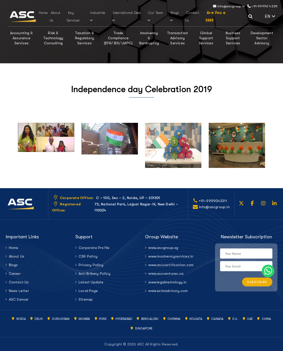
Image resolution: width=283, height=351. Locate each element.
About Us (17, 256)
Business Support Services (233, 38)
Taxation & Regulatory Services (84, 38)
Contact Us (19, 282)
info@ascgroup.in (229, 6)
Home (43, 13)
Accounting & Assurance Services (21, 38)
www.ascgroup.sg (163, 248)
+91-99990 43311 (262, 6)
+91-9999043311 (213, 201)
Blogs (174, 16)
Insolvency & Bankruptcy (149, 38)
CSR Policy (88, 256)
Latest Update (91, 282)
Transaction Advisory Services (177, 38)
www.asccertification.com (171, 265)
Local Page (88, 291)
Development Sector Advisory (262, 38)
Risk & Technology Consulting (53, 38)
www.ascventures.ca (165, 273)
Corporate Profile (94, 248)
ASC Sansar (19, 299)
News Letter (19, 291)
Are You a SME (215, 16)
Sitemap (86, 299)
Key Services (73, 16)
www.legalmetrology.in (167, 282)
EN (270, 16)
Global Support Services (206, 38)
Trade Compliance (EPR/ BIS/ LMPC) (118, 38)
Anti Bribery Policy (94, 273)
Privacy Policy (91, 265)
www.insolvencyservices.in (170, 256)
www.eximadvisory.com (168, 291)
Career (15, 273)
